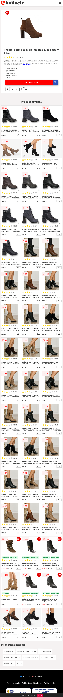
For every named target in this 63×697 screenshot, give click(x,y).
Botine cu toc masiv (30, 657)
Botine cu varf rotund (12, 657)
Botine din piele (45, 651)
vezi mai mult (27, 64)
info (18, 135)
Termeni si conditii (13, 683)
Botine (19, 663)
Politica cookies (49, 683)
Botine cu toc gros (48, 657)
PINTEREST (37, 677)
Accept (39, 695)
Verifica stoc (41, 82)
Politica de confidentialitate (32, 683)
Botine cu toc (9, 663)
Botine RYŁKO (9, 651)
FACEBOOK (25, 677)
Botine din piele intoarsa (26, 651)
